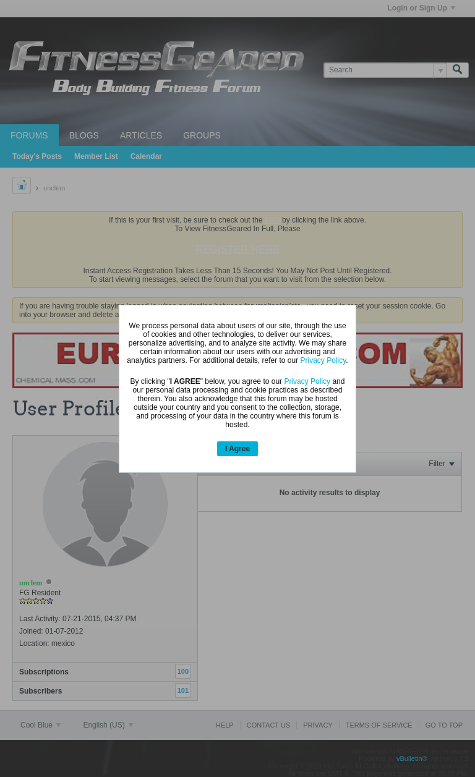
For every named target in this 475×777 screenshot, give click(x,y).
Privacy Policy (323, 360)
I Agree (237, 448)
